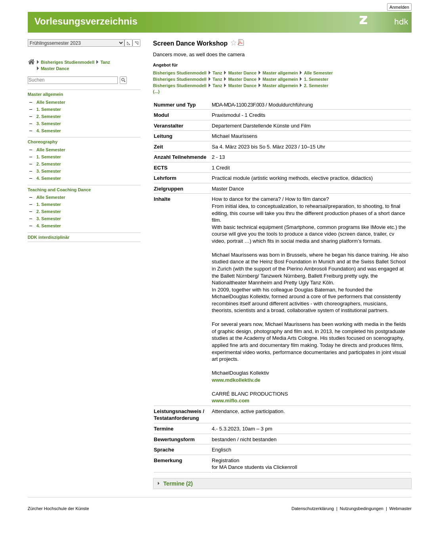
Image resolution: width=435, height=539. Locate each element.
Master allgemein (45, 94)
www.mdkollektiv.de (236, 380)
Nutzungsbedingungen (361, 508)
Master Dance (55, 68)
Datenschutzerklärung (312, 508)
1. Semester (48, 109)
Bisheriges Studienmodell (67, 62)
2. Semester (48, 116)
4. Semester (48, 130)
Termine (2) (178, 483)
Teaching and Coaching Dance (59, 189)
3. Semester (48, 123)
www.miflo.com (230, 401)
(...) (156, 91)
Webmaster (400, 508)
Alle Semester (50, 102)
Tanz (105, 62)
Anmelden (399, 7)
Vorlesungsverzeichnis (86, 21)
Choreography (42, 141)
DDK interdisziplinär (48, 237)
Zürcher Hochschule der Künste (58, 508)
